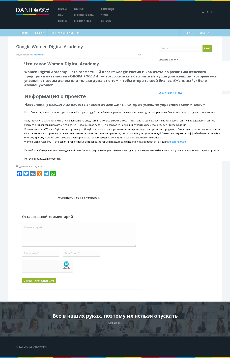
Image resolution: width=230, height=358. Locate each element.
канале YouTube (177, 141)
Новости (62, 20)
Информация (107, 9)
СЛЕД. (205, 32)
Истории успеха (82, 20)
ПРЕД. (188, 32)
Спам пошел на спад (170, 92)
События (78, 9)
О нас (61, 14)
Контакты (105, 20)
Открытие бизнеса (84, 14)
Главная (62, 9)
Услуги (104, 14)
